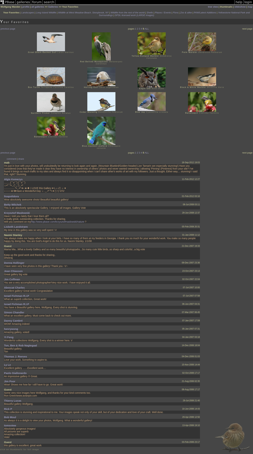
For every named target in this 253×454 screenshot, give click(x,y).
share (21, 159)
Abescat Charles (14, 287)
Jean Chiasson (13, 271)
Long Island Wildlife (46, 12)
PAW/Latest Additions (205, 12)
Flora (175, 12)
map (250, 6)
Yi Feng (9, 337)
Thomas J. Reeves (15, 356)
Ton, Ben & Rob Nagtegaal (20, 345)
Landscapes (27, 12)
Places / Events (163, 12)
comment (11, 159)
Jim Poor (9, 381)
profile (26, 6)
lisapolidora (11, 196)
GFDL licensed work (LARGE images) (134, 15)
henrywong (11, 328)
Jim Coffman (12, 279)
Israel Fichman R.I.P (16, 295)
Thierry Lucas (12, 400)
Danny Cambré (13, 320)
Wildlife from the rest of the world (128, 12)
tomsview (10, 425)
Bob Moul (10, 417)
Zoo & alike (186, 12)
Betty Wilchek (12, 204)
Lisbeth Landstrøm (16, 226)
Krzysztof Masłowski (17, 212)
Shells (150, 12)
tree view (213, 6)
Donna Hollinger (14, 262)
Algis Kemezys (13, 179)
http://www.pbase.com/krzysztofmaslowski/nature (57, 221)
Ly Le (7, 364)
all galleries (37, 6)
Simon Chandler (14, 312)
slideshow (240, 6)
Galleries (53, 6)
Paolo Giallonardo (15, 373)
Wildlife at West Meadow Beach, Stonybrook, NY (83, 12)
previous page (8, 28)
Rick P (8, 408)
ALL (147, 28)
